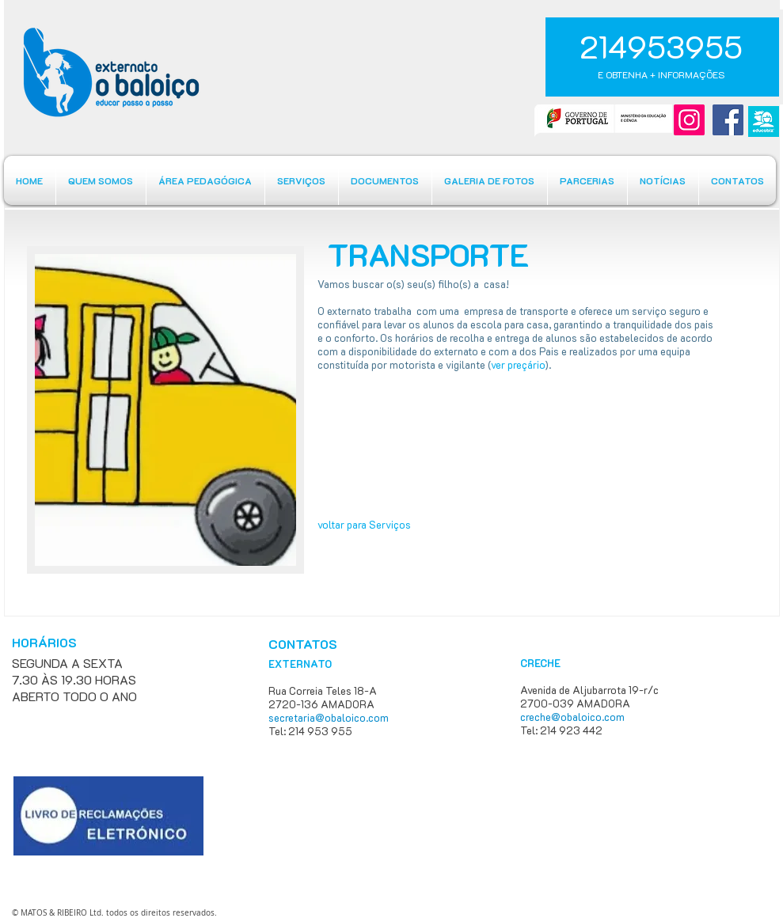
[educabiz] (763, 121)
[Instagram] (689, 119)
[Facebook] (728, 119)
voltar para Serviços (364, 524)
